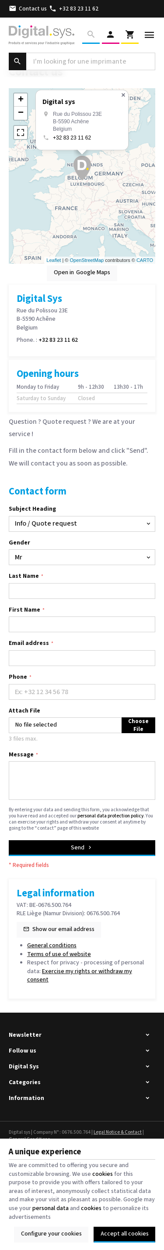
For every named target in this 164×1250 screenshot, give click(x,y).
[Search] (91, 35)
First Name (24, 610)
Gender (19, 543)
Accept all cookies (125, 1233)
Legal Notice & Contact (118, 1132)
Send (82, 847)
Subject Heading (32, 509)
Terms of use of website (59, 954)
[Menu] (149, 35)
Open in (82, 272)
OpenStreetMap (87, 260)
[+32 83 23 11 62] (74, 9)
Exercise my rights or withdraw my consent (79, 976)
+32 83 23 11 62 (72, 138)
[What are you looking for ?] (82, 61)
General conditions (52, 945)
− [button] (21, 113)
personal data (50, 1208)
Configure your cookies (51, 1233)
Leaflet (53, 260)
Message (21, 755)
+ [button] (21, 100)
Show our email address (63, 929)
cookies (102, 1174)
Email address (29, 643)
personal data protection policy (110, 816)
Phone (18, 677)
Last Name (24, 576)
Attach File (24, 711)
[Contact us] (28, 9)
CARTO (144, 260)
